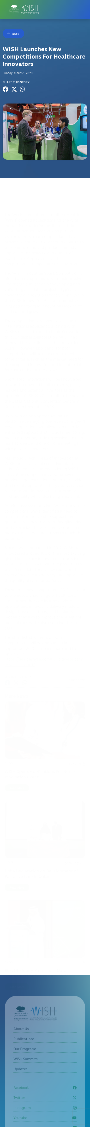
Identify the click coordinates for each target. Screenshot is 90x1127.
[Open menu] (76, 10)
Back (15, 34)
